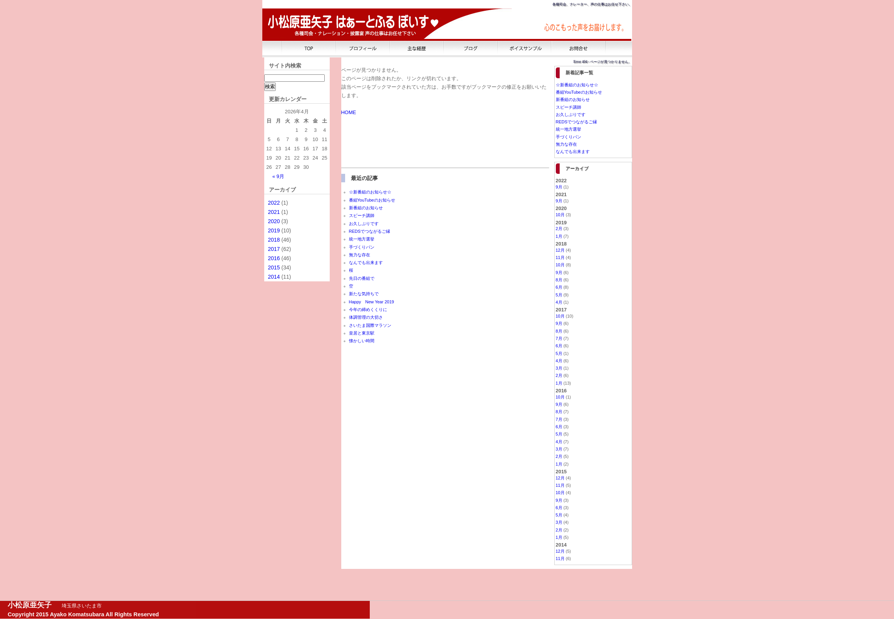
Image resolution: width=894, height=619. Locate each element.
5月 (559, 295)
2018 (274, 240)
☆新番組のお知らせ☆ (370, 192)
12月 (560, 250)
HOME (348, 112)
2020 (274, 221)
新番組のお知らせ (366, 207)
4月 (559, 302)
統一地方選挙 (361, 239)
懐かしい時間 (361, 340)
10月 (560, 214)
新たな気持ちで (364, 293)
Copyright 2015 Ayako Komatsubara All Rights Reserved (83, 614)
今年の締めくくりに (368, 309)
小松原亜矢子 (30, 605)
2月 (559, 228)
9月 (559, 187)
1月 (559, 236)
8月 (559, 280)
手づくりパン (361, 247)
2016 (274, 258)
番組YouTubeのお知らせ (372, 200)
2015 (274, 267)
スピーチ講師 (361, 215)
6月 (559, 287)
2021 (274, 212)
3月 (559, 368)
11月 (560, 257)
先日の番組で (361, 278)
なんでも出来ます (366, 262)
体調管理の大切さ (366, 317)
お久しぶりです (364, 223)
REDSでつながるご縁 (370, 231)
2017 (274, 249)
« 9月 (278, 176)
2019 (274, 230)
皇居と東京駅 (361, 333)
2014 (274, 277)
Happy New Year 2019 (371, 301)
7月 (559, 338)
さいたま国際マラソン (370, 325)
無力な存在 (359, 254)
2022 (274, 203)
